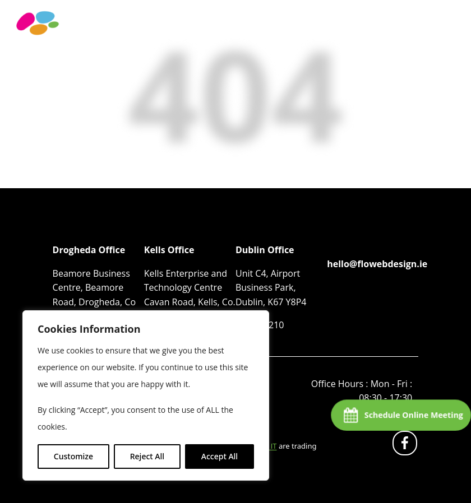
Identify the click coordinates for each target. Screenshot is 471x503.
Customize (73, 456)
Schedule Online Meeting (413, 415)
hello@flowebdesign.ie (377, 264)
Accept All (219, 456)
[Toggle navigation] (446, 35)
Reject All (147, 456)
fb (407, 445)
